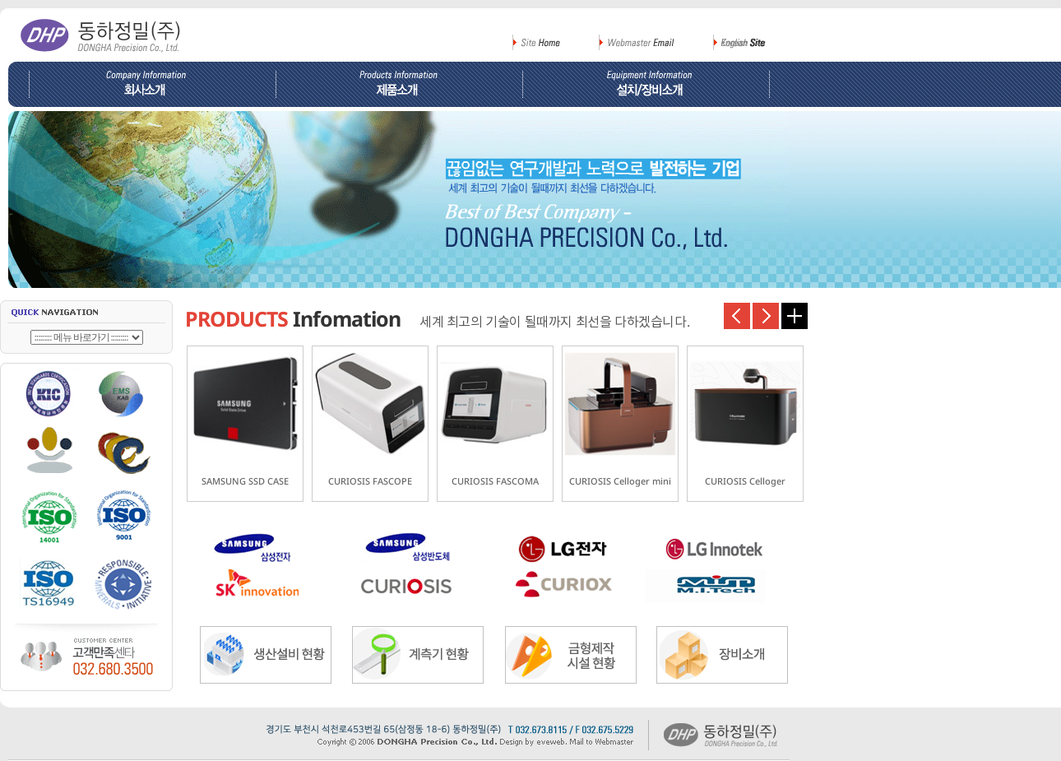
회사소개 (142, 84)
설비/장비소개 (651, 84)
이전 (737, 316)
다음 (766, 316)
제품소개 (399, 84)
